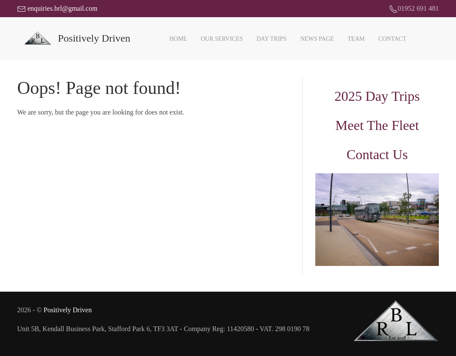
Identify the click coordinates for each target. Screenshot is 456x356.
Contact (392, 39)
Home (178, 39)
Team (356, 39)
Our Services (222, 39)
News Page (317, 39)
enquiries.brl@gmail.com (57, 8)
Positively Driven (67, 310)
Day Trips (272, 39)
